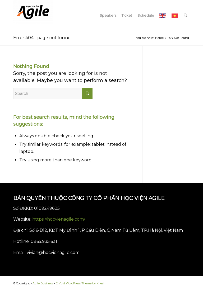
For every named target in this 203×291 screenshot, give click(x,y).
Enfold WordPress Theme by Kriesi (80, 283)
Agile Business (43, 283)
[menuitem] (108, 15)
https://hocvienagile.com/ (58, 219)
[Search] (185, 15)
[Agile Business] (33, 15)
